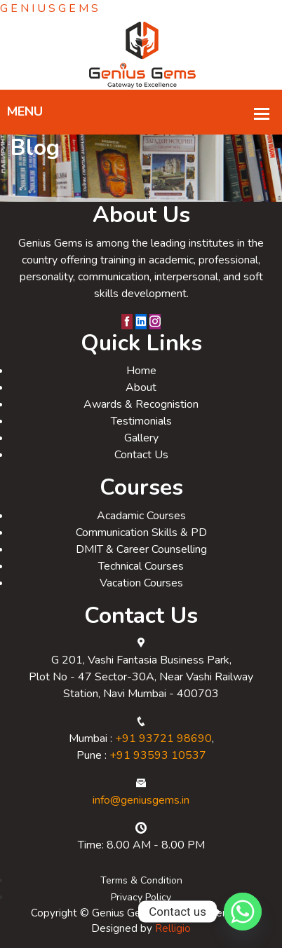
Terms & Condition (141, 880)
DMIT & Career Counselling (141, 549)
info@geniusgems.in (141, 800)
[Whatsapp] (243, 911)
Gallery (141, 438)
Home (141, 370)
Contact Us (141, 454)
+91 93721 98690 (163, 738)
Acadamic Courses (141, 515)
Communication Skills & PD (141, 532)
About (141, 387)
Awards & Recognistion (141, 404)
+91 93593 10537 (157, 755)
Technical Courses (141, 566)
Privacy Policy (141, 897)
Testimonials (141, 421)
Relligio (173, 928)
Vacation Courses (141, 583)
